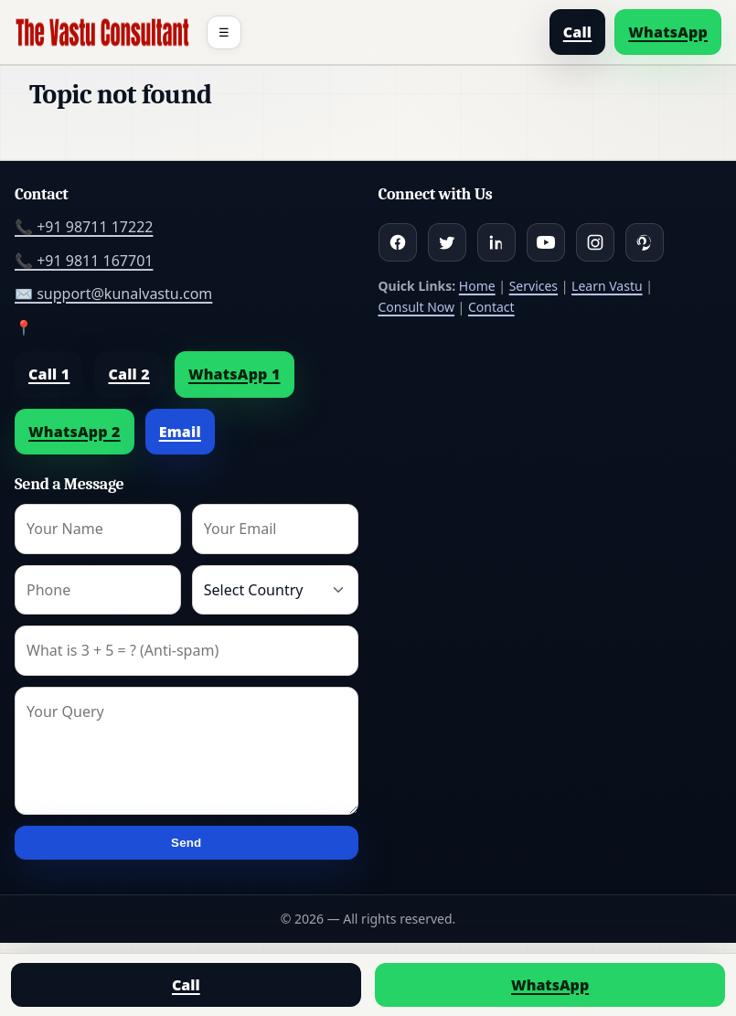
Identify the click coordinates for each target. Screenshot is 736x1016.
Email (180, 432)
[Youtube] (546, 242)
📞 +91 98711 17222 (84, 227)
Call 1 (48, 374)
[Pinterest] (644, 242)
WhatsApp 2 (74, 432)
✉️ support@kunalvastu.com (113, 293)
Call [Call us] (186, 985)
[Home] (102, 32)
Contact (491, 306)
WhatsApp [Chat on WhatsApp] (550, 985)
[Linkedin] (496, 242)
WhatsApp (668, 32)
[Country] (275, 590)
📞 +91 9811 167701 (84, 261)
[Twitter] (447, 242)
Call (577, 32)
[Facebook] (398, 242)
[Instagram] (595, 242)
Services (533, 285)
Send (186, 843)
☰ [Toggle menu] (224, 32)
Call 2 (128, 374)
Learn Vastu (607, 285)
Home (477, 285)
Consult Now (416, 306)
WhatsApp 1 (234, 374)
